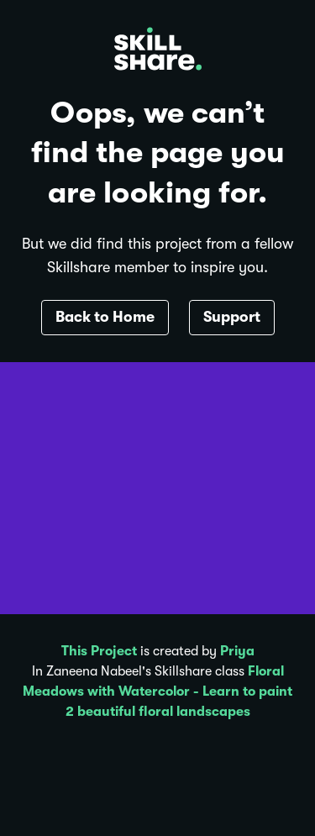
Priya (237, 651)
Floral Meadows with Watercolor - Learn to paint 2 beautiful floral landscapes (157, 691)
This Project (99, 651)
